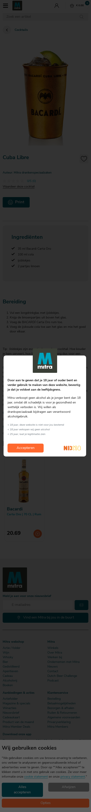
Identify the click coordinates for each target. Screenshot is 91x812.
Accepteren (26, 448)
